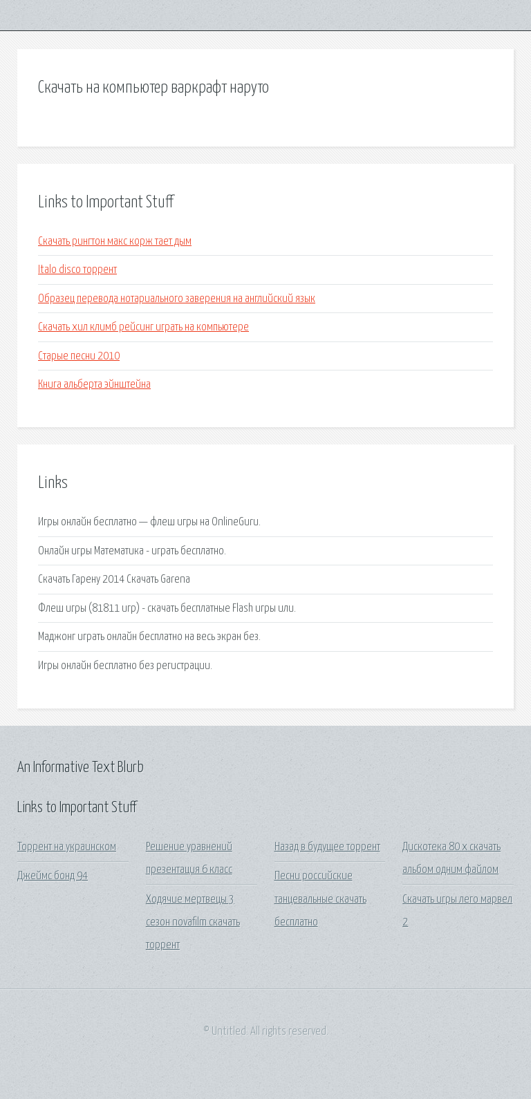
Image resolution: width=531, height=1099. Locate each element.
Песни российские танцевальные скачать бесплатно (320, 899)
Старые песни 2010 (79, 356)
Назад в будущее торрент (327, 847)
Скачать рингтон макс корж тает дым (115, 241)
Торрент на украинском (66, 847)
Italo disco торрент (77, 270)
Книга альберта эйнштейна (94, 385)
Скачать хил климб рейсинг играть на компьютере (143, 327)
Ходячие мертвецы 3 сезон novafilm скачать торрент (193, 923)
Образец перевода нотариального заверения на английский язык (176, 299)
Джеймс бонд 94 (52, 876)
